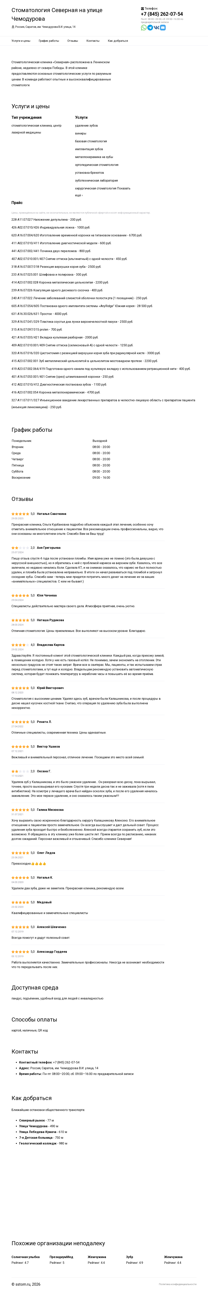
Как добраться (118, 41)
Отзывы (72, 41)
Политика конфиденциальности (178, 1284)
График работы (49, 41)
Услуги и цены (20, 41)
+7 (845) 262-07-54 (162, 14)
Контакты (92, 41)
